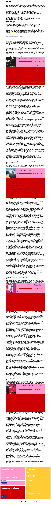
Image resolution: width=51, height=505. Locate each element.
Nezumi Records (13, 32)
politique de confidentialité (30, 501)
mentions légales (18, 501)
